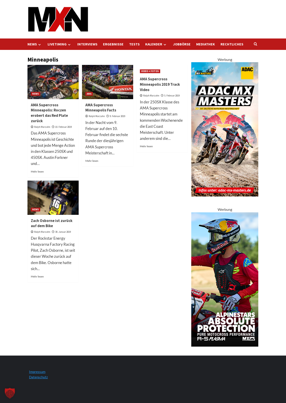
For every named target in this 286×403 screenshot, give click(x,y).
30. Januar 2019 (63, 231)
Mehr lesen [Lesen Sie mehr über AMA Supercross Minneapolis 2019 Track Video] (146, 146)
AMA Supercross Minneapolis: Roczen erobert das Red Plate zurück (49, 112)
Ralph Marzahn (42, 126)
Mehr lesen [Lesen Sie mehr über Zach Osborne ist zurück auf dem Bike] (37, 276)
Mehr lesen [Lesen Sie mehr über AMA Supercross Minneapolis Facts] (91, 160)
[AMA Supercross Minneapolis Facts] (107, 82)
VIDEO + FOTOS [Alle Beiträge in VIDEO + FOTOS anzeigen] (150, 71)
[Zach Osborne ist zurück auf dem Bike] (53, 198)
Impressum (37, 372)
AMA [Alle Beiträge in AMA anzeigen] (89, 93)
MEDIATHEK (205, 44)
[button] (10, 393)
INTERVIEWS (87, 44)
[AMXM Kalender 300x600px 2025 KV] (224, 129)
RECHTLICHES (232, 44)
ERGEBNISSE (113, 44)
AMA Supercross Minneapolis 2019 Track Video (160, 84)
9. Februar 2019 (117, 116)
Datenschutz (38, 377)
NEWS (34, 44)
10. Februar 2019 (63, 126)
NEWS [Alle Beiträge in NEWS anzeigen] (35, 93)
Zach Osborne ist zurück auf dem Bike (51, 223)
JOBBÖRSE (182, 44)
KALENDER (156, 44)
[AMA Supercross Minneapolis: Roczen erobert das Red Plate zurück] (53, 82)
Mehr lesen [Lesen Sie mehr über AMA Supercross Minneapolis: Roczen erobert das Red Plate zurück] (37, 171)
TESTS (134, 44)
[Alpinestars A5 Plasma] (224, 279)
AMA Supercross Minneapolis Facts (100, 107)
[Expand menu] (39, 45)
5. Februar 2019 (172, 95)
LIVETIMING (60, 44)
